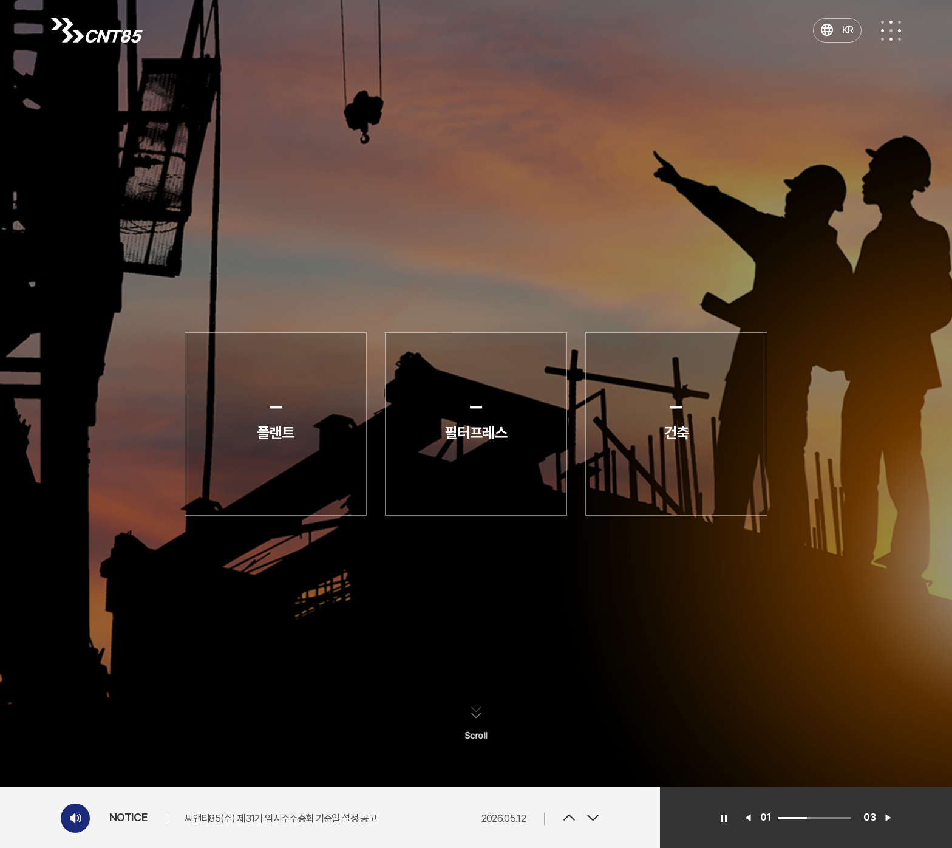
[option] (355, 818)
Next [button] (593, 817)
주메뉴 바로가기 (0, 0)
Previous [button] (569, 817)
